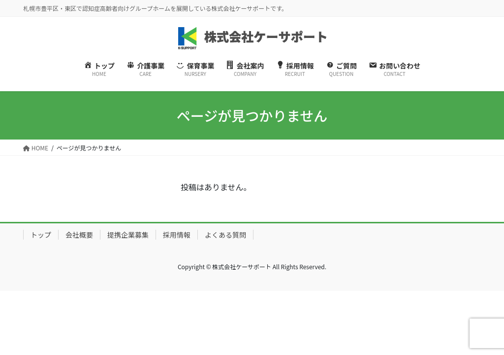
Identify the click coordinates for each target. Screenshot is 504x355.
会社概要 (79, 235)
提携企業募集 (128, 235)
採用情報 (176, 235)
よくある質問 (225, 235)
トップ (41, 235)
